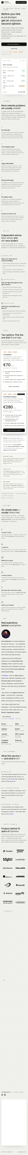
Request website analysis (14, 430)
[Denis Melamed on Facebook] (2, 1095)
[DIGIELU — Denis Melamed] (6, 2)
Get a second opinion (14, 44)
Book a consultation (21, 2)
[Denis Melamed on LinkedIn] (5, 1095)
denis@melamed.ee (6, 1092)
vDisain (12, 719)
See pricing (14, 48)
